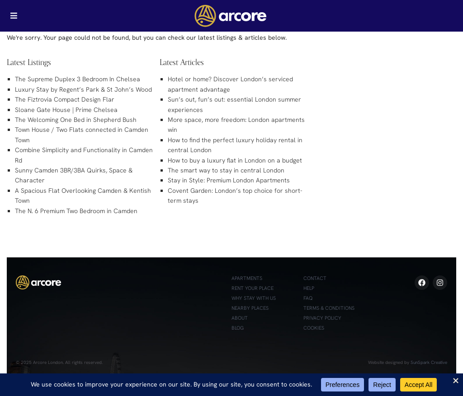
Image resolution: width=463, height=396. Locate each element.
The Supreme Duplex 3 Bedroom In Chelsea (77, 79)
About (240, 318)
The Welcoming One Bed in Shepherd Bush (76, 120)
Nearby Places (250, 308)
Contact (314, 278)
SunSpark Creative (429, 362)
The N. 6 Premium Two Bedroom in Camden (76, 211)
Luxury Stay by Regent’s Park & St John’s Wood (83, 89)
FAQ (307, 298)
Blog (238, 328)
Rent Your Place (253, 288)
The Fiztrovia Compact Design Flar (64, 99)
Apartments (247, 278)
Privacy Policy (322, 318)
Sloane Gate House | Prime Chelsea (66, 110)
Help (308, 288)
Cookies (313, 328)
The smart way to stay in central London (226, 170)
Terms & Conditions (328, 308)
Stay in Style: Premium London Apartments (229, 180)
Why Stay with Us (254, 298)
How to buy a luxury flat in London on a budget (235, 160)
